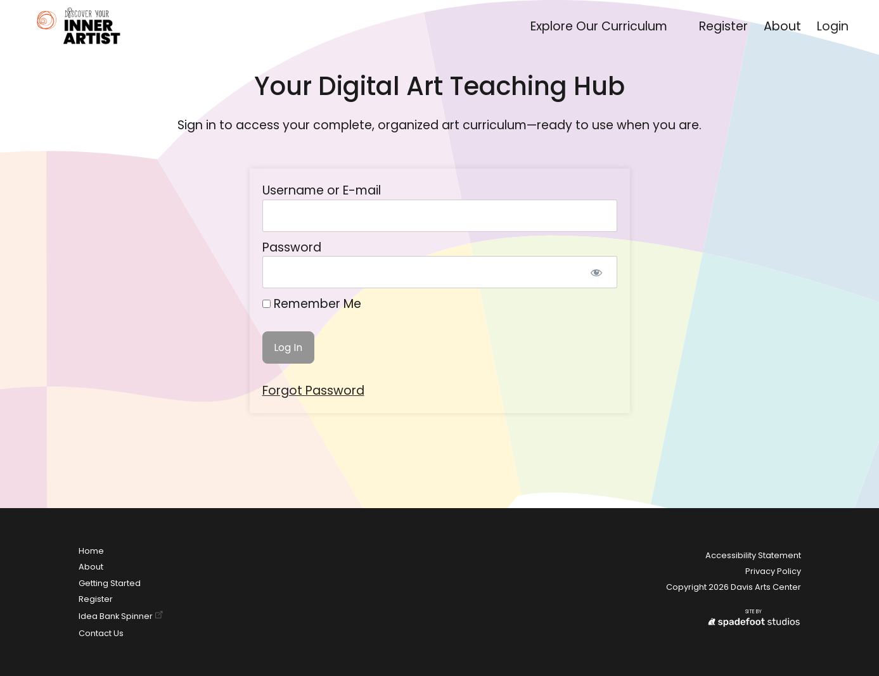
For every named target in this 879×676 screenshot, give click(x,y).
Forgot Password (313, 390)
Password (291, 247)
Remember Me (311, 304)
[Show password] (596, 272)
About (782, 26)
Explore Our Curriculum (598, 26)
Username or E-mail (321, 190)
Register (723, 26)
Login (833, 26)
